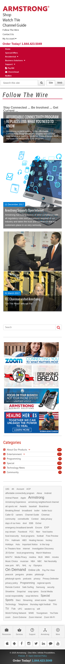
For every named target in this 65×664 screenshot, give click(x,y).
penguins (19, 574)
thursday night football (40, 604)
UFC (20, 609)
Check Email (12, 71)
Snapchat (21, 592)
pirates (29, 574)
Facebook (22, 532)
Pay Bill (9, 68)
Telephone (23, 604)
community (10, 519)
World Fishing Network (15, 613)
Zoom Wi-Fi (49, 617)
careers (19, 515)
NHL (24, 565)
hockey (49, 540)
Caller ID (9, 515)
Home (7, 49)
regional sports (44, 583)
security (50, 587)
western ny (30, 609)
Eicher (38, 523)
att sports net (11, 506)
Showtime (10, 592)
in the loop (44, 544)
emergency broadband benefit (19, 528)
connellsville (23, 519)
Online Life (34, 570)
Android (47, 493)
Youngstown (41, 613)
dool (25, 523)
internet (26, 549)
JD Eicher (9, 553)
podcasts (27, 579)
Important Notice (30, 544)
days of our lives (12, 523)
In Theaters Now (13, 549)
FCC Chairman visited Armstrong (22, 299)
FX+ (7, 540)
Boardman (44, 506)
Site (51, 82)
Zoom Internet (35, 617)
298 (59, 463)
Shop (7, 14)
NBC (39, 561)
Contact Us (8, 34)
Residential (10, 56)
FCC (31, 532)
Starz (18, 600)
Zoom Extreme (20, 617)
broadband (27, 511)
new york (9, 565)
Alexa (39, 493)
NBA (33, 561)
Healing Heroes (36, 540)
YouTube (54, 613)
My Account (9, 38)
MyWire (8, 75)
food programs (27, 536)
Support (9, 64)
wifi (38, 609)
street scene (40, 600)
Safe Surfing (28, 587)
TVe (13, 609)
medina (32, 557)
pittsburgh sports (13, 579)
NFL (18, 565)
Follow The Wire (11, 29)
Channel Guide (14, 25)
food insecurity (12, 536)
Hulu (18, 544)
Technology (10, 604)
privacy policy (11, 583)
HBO (24, 540)
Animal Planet (11, 498)
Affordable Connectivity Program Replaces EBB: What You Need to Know (32, 121)
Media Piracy (21, 557)
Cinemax (45, 515)
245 (59, 449)
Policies (21, 656)
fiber (38, 532)
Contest (34, 519)
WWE (31, 613)
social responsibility (14, 596)
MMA (47, 557)
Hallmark (16, 540)
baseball (33, 506)
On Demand (15, 570)
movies (55, 557)
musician (24, 561)
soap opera (33, 592)
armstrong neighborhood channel (43, 502)
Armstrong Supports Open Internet (24, 210)
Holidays (9, 544)
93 (60, 458)
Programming (27, 583)
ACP (28, 489)
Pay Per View (48, 570)
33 (60, 472)
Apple (23, 498)
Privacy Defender (51, 579)
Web (59, 82)
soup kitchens (32, 596)
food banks (47, 532)
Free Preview (52, 536)
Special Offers (11, 52)
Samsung (40, 587)
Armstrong (36, 497)
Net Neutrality (50, 561)
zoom (7, 617)
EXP (46, 527)
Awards (23, 506)
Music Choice (11, 561)
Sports (9, 600)
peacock (9, 574)
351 (59, 454)
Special (45, 596)
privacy (37, 579)
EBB (31, 523)
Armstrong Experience (15, 502)
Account (20, 489)
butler (37, 511)
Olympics (37, 565)
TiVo (55, 604)
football (40, 536)
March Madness (43, 553)
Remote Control (12, 587)
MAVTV (8, 557)
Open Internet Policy (37, 656)
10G (7, 489)
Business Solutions (14, 60)
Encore (38, 528)
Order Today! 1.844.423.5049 (22, 44)
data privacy (46, 519)
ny (30, 565)
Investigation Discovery (43, 549)
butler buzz (47, 511)
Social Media (47, 592)
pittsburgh (39, 574)
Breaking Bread (12, 511)
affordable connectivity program (19, 493)
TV (7, 609)
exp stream (10, 532)
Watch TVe (11, 20)
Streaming (27, 600)
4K (13, 489)
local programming (25, 553)
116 (59, 467)
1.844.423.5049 (42, 660)
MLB (40, 557)
